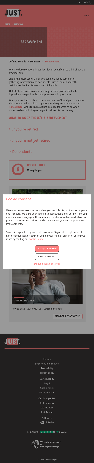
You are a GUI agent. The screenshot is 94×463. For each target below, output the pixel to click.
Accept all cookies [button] (47, 248)
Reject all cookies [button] (47, 256)
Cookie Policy (36, 239)
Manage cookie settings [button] (47, 263)
